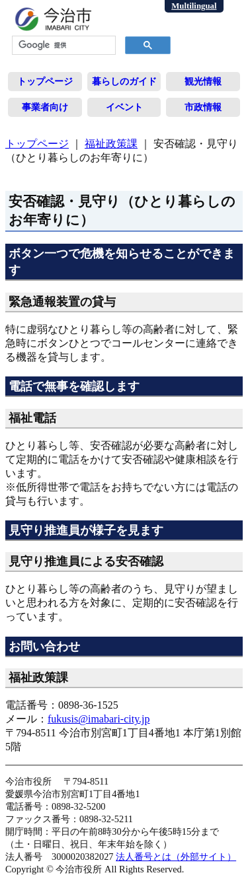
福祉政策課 (111, 143)
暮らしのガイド (124, 81)
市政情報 (203, 107)
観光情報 (203, 81)
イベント (124, 107)
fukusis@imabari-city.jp (99, 718)
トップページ (45, 81)
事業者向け (45, 107)
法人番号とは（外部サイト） (176, 856)
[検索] (62, 46)
